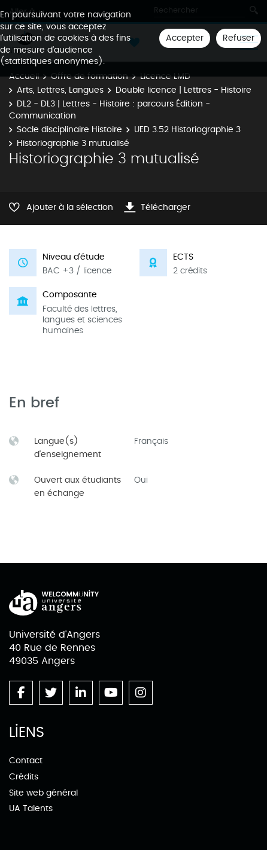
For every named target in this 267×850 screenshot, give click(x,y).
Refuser (238, 38)
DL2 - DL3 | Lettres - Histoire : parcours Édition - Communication (109, 110)
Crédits (23, 776)
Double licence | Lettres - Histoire (183, 90)
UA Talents (31, 808)
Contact (26, 760)
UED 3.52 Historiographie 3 (187, 129)
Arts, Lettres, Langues (60, 90)
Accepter (185, 38)
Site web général (43, 793)
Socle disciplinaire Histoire (69, 129)
